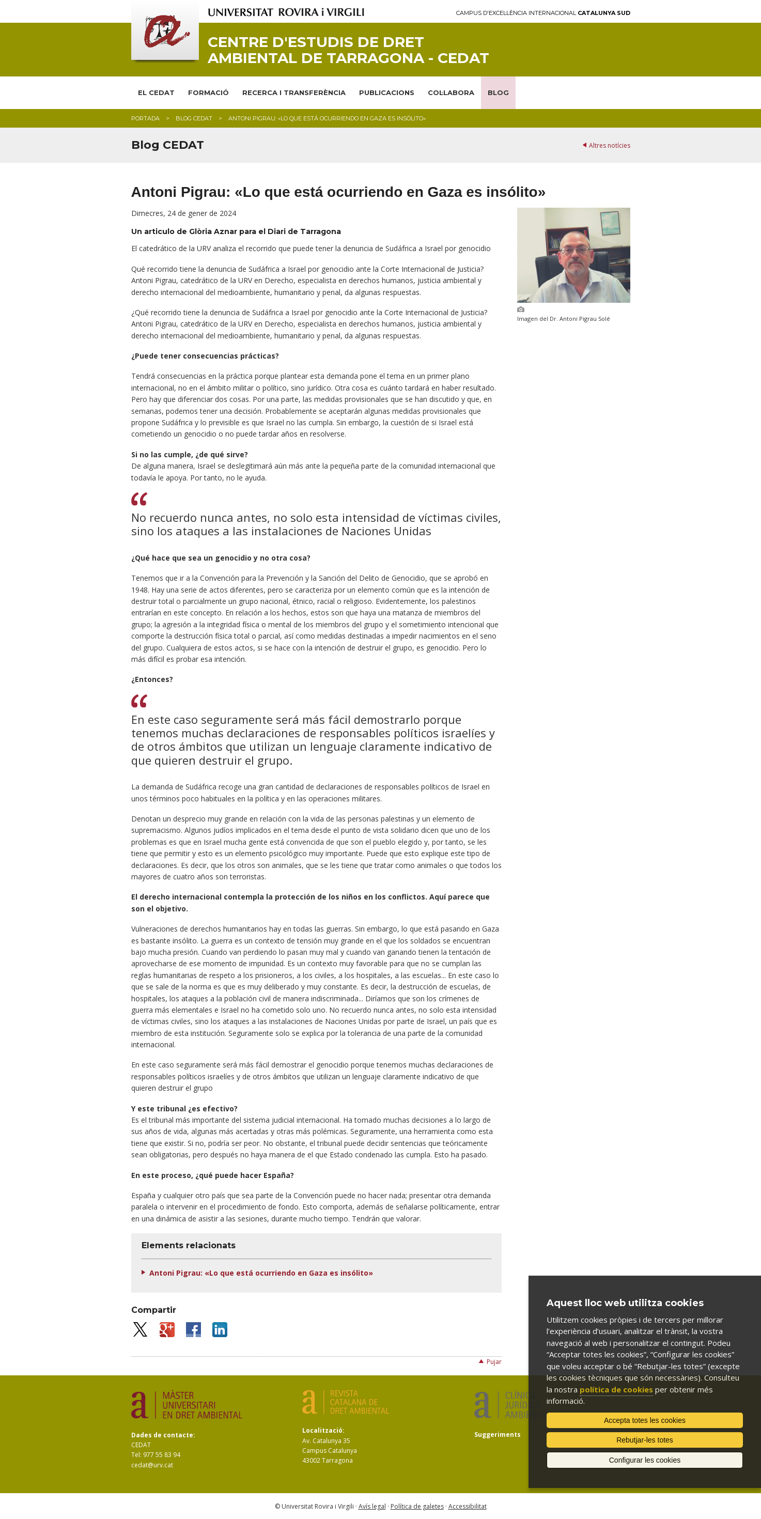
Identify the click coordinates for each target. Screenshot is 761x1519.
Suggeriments (497, 1434)
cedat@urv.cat (152, 1465)
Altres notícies (609, 145)
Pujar (494, 1361)
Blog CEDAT (194, 118)
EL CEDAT (156, 92)
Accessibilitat (467, 1506)
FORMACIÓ (208, 92)
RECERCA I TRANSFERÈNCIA (294, 92)
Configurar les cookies (645, 1460)
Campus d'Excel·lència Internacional (543, 13)
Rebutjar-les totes (644, 1440)
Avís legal (372, 1506)
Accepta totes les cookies (645, 1420)
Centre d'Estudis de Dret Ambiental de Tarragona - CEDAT (348, 50)
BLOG (498, 92)
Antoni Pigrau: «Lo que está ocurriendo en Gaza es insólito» (261, 1273)
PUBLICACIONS (386, 92)
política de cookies (616, 1389)
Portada (145, 118)
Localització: (323, 1430)
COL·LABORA (451, 92)
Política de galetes (417, 1506)
